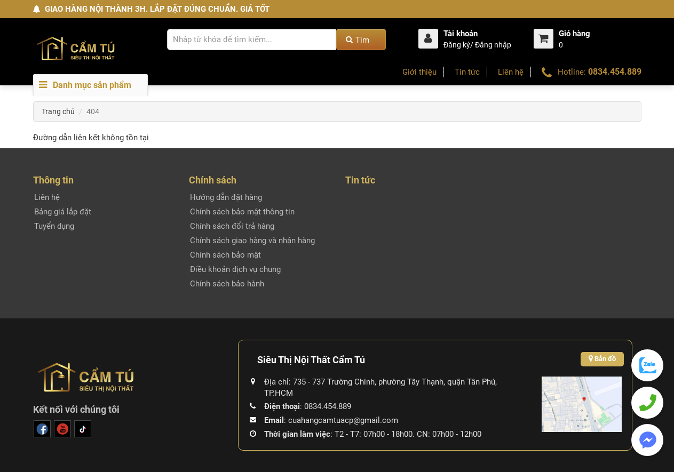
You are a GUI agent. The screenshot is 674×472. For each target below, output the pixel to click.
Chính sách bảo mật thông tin (242, 212)
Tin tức (467, 72)
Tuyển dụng (54, 226)
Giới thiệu (419, 72)
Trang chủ (58, 111)
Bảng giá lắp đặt (62, 212)
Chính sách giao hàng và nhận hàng (252, 240)
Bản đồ (602, 359)
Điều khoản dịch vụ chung (235, 269)
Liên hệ (511, 72)
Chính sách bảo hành (227, 284)
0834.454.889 (614, 72)
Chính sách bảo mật (225, 255)
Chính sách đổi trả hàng (232, 226)
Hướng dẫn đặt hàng (226, 197)
